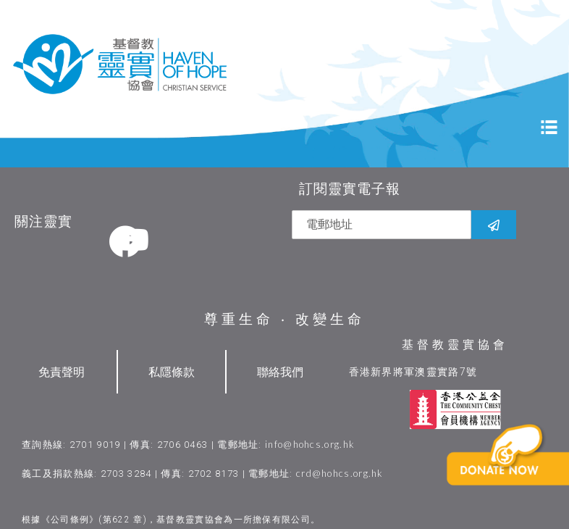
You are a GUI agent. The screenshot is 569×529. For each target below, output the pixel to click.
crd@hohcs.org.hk (340, 472)
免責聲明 (61, 370)
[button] (515, 477)
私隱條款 (171, 370)
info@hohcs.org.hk (310, 443)
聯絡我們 (280, 370)
